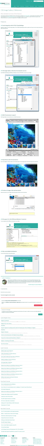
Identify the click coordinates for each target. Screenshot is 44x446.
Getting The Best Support (37, 440)
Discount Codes (13, 441)
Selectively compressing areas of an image (8, 415)
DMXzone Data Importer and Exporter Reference (9, 377)
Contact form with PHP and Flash (7, 396)
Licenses (23, 442)
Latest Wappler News (6, 317)
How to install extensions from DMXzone (8, 384)
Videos (36, 6)
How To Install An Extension (37, 443)
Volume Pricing (13, 440)
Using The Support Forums (37, 441)
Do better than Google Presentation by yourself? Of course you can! (13, 431)
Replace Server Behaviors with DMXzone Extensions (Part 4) (11, 365)
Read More (3, 325)
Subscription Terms (25, 439)
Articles (18, 6)
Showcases (32, 6)
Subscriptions (40, 6)
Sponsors (1, 441)
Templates (27, 6)
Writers (1, 442)
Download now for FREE (38, 305)
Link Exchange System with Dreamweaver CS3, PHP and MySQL (12, 429)
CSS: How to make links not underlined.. (8, 400)
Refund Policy (24, 441)
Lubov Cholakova (6, 278)
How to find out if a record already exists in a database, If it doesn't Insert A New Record (16, 387)
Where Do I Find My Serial (37, 442)
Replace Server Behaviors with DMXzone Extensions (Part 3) (11, 368)
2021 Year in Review (4, 343)
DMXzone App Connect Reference (7, 350)
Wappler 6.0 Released (5, 320)
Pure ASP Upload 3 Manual (5, 422)
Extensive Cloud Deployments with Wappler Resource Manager (12, 334)
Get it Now (40, 314)
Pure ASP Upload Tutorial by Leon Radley (8, 398)
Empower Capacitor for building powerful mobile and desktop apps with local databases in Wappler (18, 327)
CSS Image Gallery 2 (27, 15)
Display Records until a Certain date (7, 417)
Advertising (2, 440)
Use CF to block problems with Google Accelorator (10, 411)
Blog (15, 6)
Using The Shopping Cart (37, 438)
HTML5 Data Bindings (11, 16)
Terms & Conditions (25, 438)
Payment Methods (14, 438)
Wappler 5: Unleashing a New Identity (7, 340)
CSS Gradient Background (5, 389)
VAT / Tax (12, 439)
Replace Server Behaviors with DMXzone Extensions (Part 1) (11, 374)
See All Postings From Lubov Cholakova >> (35, 284)
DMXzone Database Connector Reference (8, 359)
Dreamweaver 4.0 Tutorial (5, 405)
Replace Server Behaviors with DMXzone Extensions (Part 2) (11, 371)
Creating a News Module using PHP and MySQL (9, 394)
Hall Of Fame (2, 443)
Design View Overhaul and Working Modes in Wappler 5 (10, 337)
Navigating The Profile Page (37, 439)
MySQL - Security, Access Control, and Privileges (9, 413)
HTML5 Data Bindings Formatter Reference (8, 353)
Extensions (22, 6)
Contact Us (2, 439)
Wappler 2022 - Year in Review (6, 323)
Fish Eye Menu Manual (5, 427)
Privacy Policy (24, 440)
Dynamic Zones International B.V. (22, 445)
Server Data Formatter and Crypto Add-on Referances (10, 356)
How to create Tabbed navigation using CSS (8, 425)
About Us (1, 438)
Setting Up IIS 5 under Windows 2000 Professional (10, 402)
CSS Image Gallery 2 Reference (6, 362)
